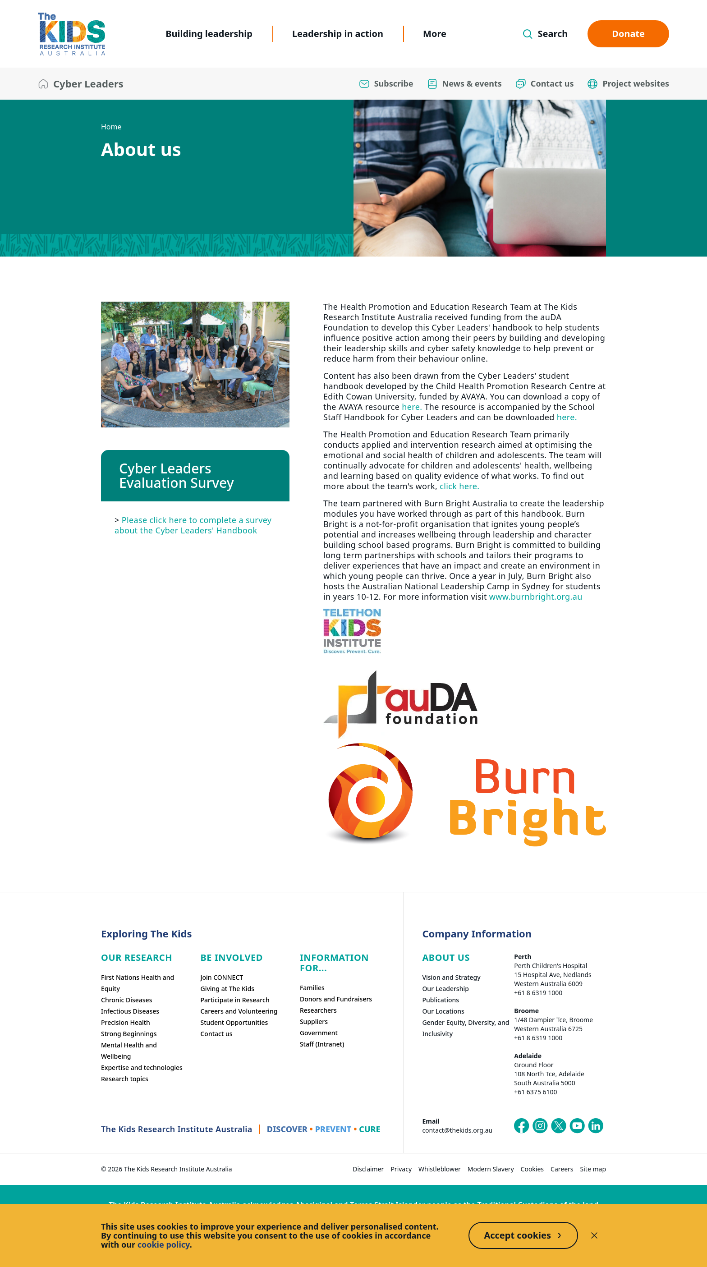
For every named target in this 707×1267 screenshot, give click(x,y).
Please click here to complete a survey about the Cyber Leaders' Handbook (193, 524)
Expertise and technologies (142, 1067)
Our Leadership (445, 988)
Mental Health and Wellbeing (129, 1050)
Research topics (124, 1078)
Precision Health (125, 1022)
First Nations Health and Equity (137, 983)
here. (412, 406)
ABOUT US (446, 957)
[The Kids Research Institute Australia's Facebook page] (521, 1126)
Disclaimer (368, 1169)
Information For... (334, 962)
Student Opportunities (234, 1022)
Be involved (231, 957)
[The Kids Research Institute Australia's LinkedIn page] (595, 1126)
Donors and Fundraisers (336, 999)
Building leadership (208, 34)
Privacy (401, 1169)
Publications (440, 1000)
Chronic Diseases (126, 1000)
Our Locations (443, 1011)
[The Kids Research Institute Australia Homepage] (71, 34)
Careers (562, 1169)
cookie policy (164, 1244)
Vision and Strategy (451, 977)
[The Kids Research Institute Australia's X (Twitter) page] (558, 1126)
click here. (459, 486)
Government (319, 1032)
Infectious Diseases (130, 1011)
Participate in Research (234, 1000)
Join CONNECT (221, 977)
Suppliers (314, 1021)
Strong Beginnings (129, 1033)
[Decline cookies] (594, 1235)
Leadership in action (337, 34)
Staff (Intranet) (322, 1044)
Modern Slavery (491, 1169)
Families (312, 987)
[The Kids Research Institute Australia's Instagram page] (540, 1126)
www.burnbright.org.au (536, 596)
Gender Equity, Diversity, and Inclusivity (465, 1028)
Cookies (532, 1169)
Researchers (318, 1010)
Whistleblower (439, 1169)
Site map (593, 1169)
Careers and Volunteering (238, 1011)
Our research (136, 957)
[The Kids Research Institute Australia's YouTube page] (577, 1126)
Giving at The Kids (227, 988)
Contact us (216, 1033)
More (434, 34)
